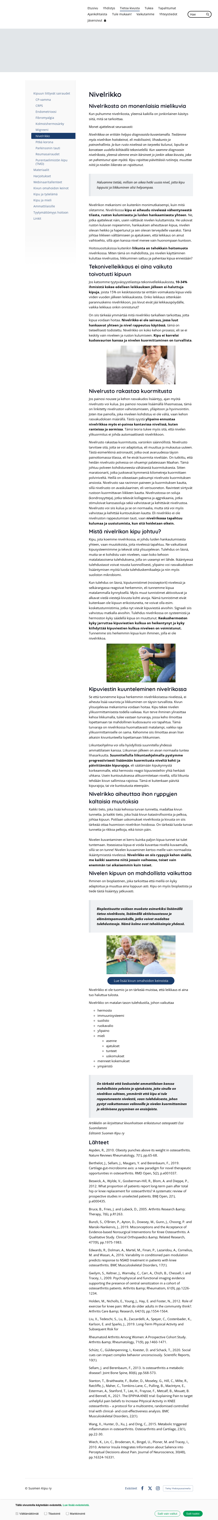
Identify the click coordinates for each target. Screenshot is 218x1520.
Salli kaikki (193, 1513)
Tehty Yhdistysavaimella (178, 1488)
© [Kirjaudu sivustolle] (26, 1488)
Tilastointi (52, 1513)
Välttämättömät (27, 1513)
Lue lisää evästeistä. (76, 1505)
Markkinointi (75, 1513)
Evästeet (131, 1488)
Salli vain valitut (167, 1513)
